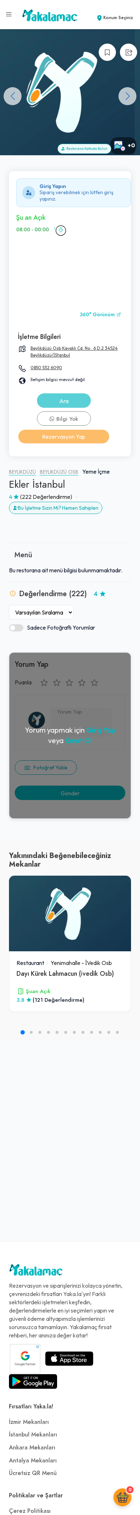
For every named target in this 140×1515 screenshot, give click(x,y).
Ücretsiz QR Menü (33, 1473)
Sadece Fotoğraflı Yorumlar (52, 627)
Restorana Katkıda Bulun (84, 148)
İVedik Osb (98, 962)
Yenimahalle (65, 962)
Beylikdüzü (22, 472)
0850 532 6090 (46, 367)
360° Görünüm (100, 314)
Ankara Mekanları (32, 1448)
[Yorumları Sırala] (41, 612)
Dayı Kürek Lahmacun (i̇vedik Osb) (65, 973)
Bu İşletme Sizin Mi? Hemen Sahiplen (55, 508)
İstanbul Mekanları (33, 1435)
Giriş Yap (100, 729)
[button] (127, 96)
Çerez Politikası (30, 1511)
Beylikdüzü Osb (59, 472)
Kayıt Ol (78, 740)
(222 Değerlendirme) (46, 496)
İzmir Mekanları (29, 1422)
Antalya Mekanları (33, 1461)
